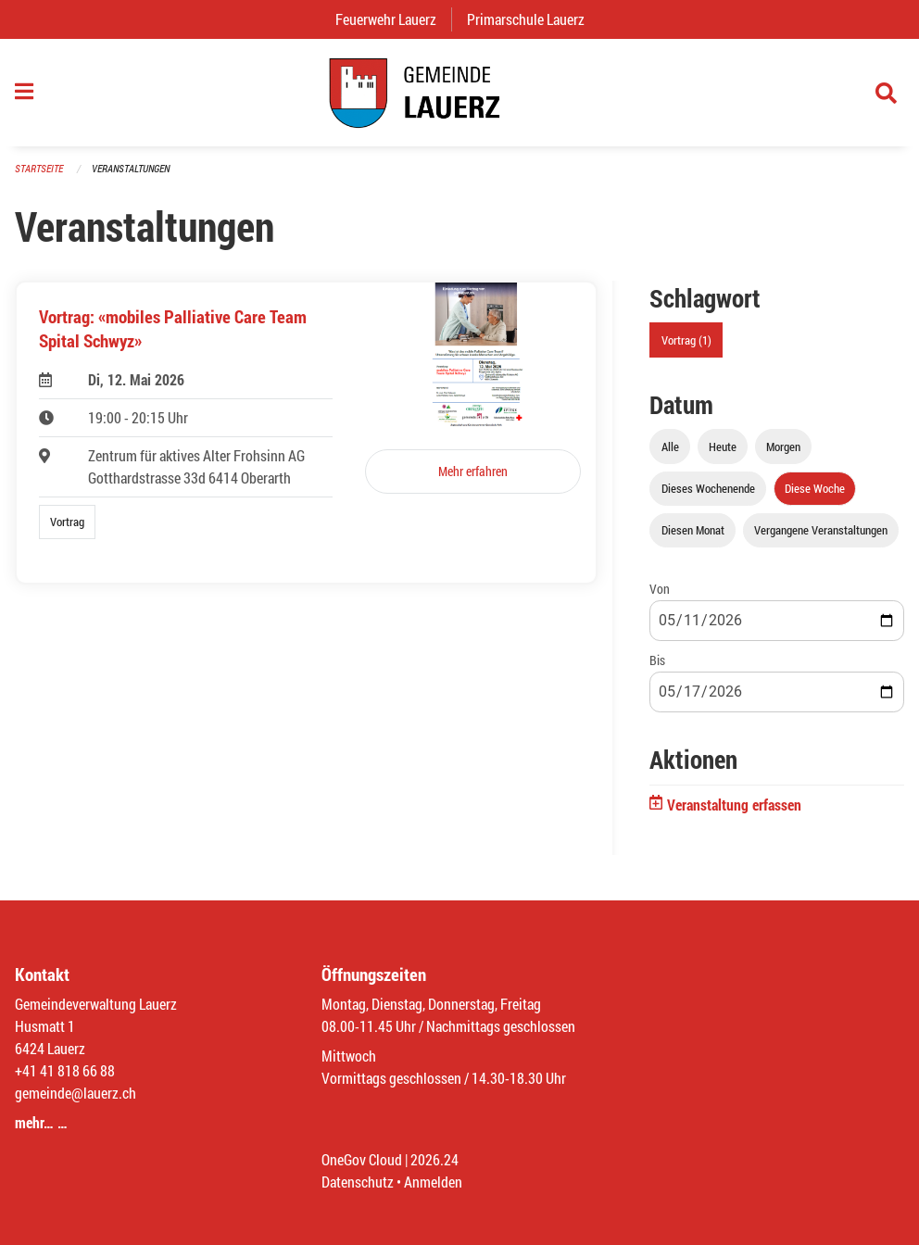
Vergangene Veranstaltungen (821, 529)
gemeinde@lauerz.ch (75, 1092)
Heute (722, 446)
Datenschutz (357, 1181)
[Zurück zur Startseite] (459, 92)
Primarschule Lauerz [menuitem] (533, 19)
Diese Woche (815, 488)
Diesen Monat (692, 529)
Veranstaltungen (131, 168)
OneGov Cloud (361, 1159)
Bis (657, 660)
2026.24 (434, 1159)
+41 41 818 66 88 (65, 1070)
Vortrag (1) (686, 340)
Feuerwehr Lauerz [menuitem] (393, 19)
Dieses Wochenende (708, 488)
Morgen (783, 446)
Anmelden (433, 1181)
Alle (670, 446)
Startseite (39, 168)
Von (659, 588)
